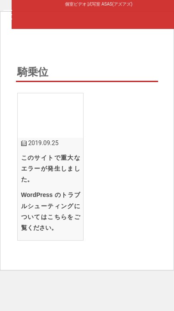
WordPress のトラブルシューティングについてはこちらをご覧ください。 (50, 211)
